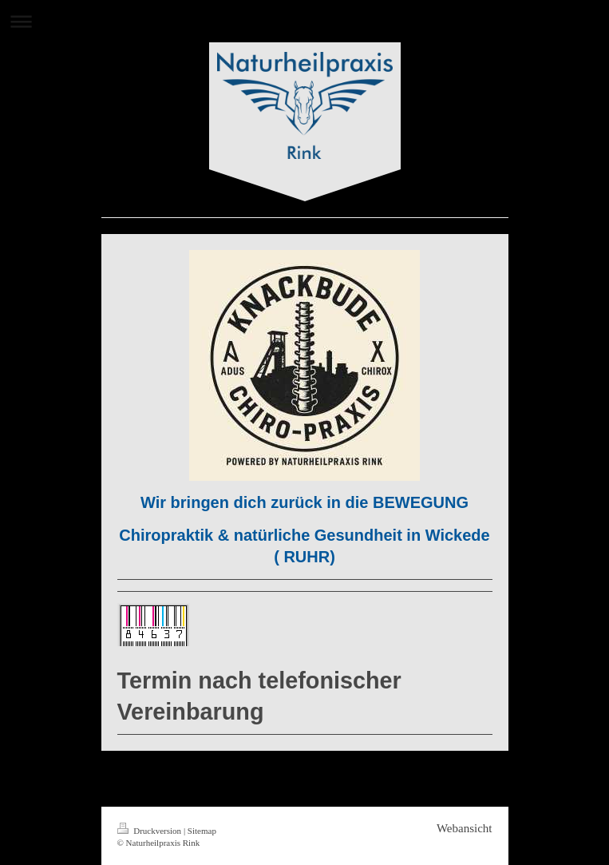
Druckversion (150, 830)
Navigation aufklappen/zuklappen (304, 21)
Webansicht (464, 828)
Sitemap (202, 830)
